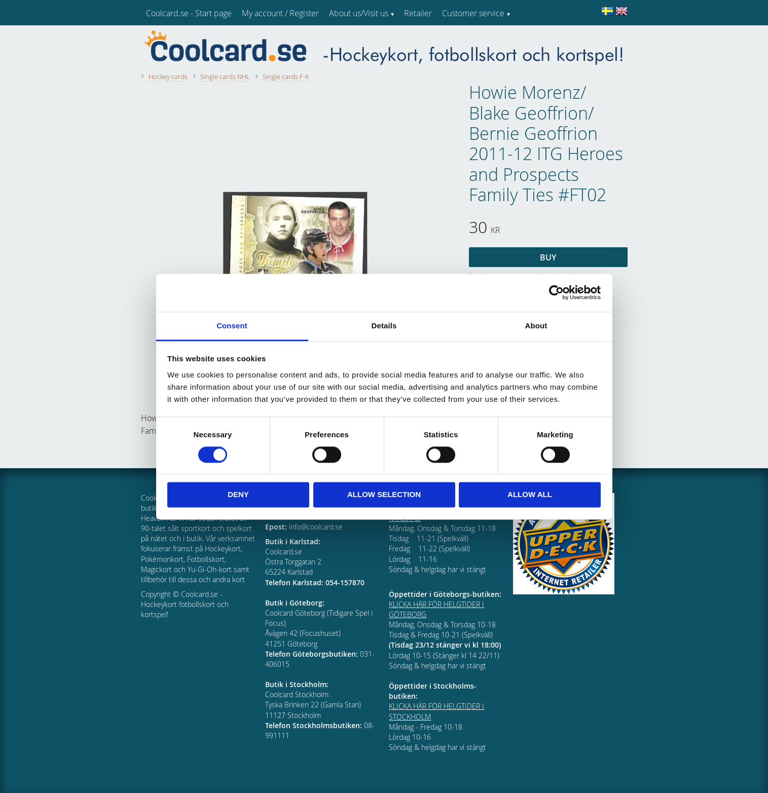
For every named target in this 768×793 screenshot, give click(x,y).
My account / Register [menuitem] (280, 13)
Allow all (529, 494)
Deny (238, 494)
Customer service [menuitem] (473, 13)
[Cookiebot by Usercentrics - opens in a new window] (556, 292)
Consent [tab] (231, 325)
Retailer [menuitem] (418, 13)
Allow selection (384, 494)
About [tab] (536, 325)
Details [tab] (384, 325)
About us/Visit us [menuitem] (358, 13)
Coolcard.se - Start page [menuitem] (189, 13)
